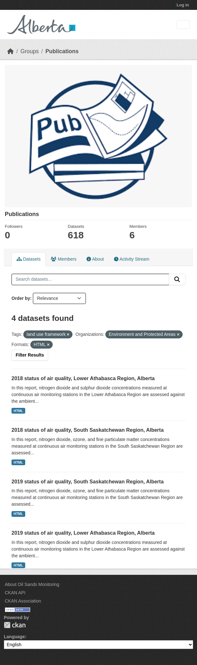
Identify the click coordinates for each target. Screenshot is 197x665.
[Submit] (177, 279)
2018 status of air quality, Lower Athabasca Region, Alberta (83, 378)
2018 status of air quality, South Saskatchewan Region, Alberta (87, 430)
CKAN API (15, 592)
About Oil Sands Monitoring (32, 584)
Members (63, 259)
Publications (62, 51)
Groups (29, 51)
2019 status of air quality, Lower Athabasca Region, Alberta (83, 533)
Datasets (29, 259)
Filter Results (30, 355)
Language (14, 636)
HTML (18, 411)
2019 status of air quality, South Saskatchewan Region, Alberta (87, 481)
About (95, 259)
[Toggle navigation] (183, 24)
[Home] (10, 51)
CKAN (15, 625)
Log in (183, 5)
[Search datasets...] (90, 279)
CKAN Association (23, 601)
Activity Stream (131, 259)
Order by (20, 298)
